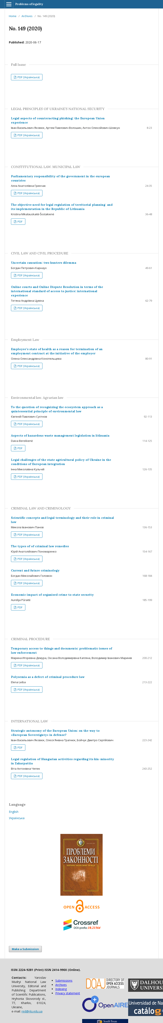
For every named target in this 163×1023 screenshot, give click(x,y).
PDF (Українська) (28, 77)
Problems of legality (29, 4)
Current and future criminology (35, 570)
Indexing (61, 989)
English (13, 812)
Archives (27, 16)
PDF (19, 221)
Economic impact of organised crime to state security (52, 595)
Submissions (63, 981)
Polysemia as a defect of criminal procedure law (47, 677)
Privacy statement (67, 993)
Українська (16, 818)
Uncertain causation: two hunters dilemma (43, 263)
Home (12, 16)
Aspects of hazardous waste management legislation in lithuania (60, 435)
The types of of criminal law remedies (40, 546)
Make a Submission (25, 949)
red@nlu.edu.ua (32, 1011)
